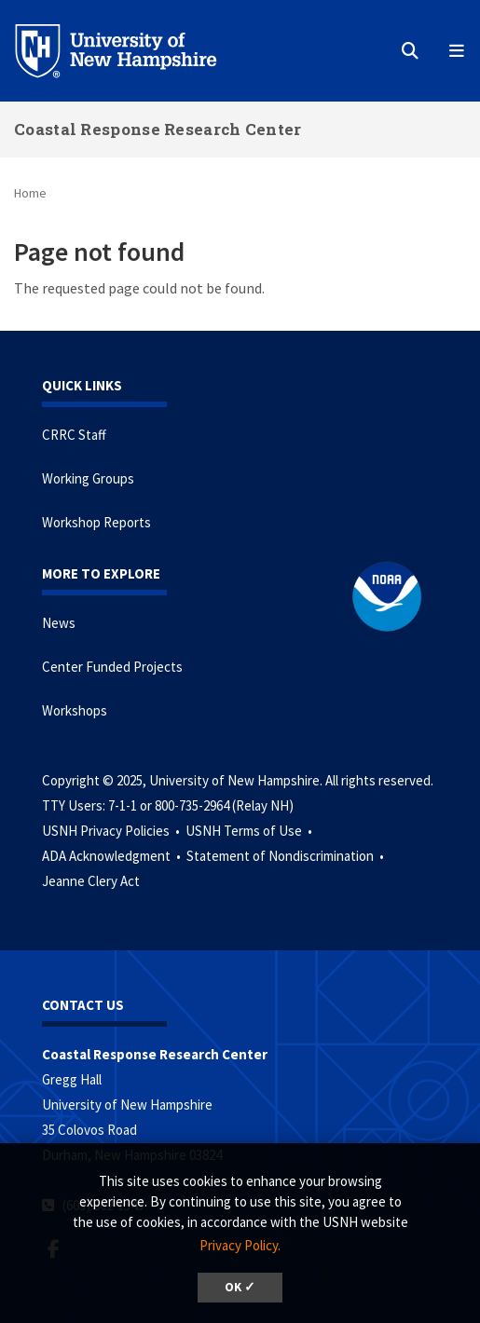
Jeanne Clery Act (91, 881)
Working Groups (88, 478)
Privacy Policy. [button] (240, 1245)
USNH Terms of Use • (250, 830)
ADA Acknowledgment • (113, 856)
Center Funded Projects (112, 666)
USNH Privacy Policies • (112, 830)
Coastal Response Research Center (158, 129)
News (58, 623)
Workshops (74, 710)
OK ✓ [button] (240, 1287)
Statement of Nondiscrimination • (286, 856)
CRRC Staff (74, 434)
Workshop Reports (96, 522)
